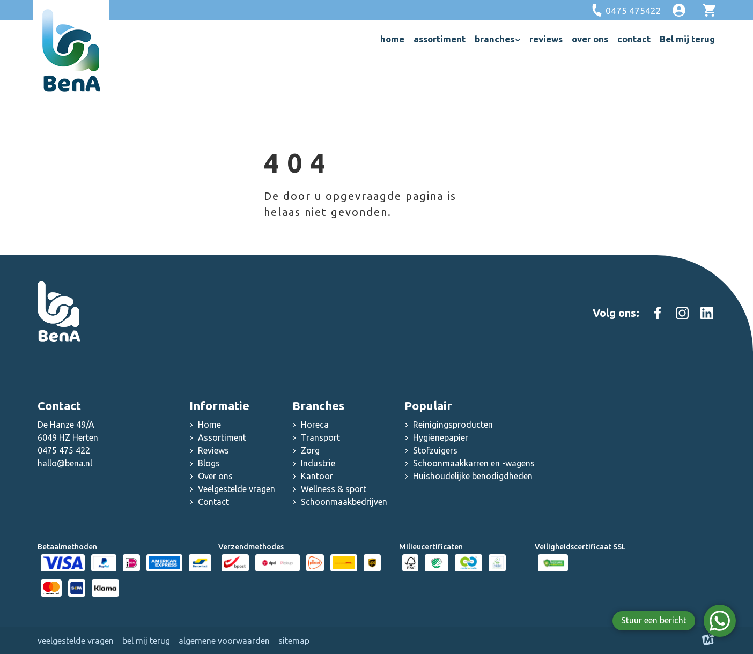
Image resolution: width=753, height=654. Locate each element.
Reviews (213, 450)
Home (209, 424)
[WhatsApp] (720, 621)
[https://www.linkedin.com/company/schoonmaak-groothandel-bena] (706, 313)
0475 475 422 (64, 450)
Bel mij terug (146, 640)
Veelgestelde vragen (236, 489)
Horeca (315, 424)
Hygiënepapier (440, 437)
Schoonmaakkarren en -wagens (474, 463)
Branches (318, 405)
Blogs (209, 463)
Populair (428, 405)
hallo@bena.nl (65, 463)
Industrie (318, 463)
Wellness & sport (333, 489)
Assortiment (222, 437)
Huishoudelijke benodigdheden (473, 476)
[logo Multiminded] (708, 641)
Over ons (215, 476)
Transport (320, 437)
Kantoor (317, 476)
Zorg (310, 450)
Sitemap (293, 640)
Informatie (219, 405)
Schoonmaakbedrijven (344, 502)
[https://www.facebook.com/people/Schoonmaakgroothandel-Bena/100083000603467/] (657, 313)
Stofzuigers (435, 450)
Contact (213, 502)
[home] (71, 50)
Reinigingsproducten (453, 424)
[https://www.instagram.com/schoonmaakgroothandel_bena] (682, 313)
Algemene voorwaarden (224, 640)
